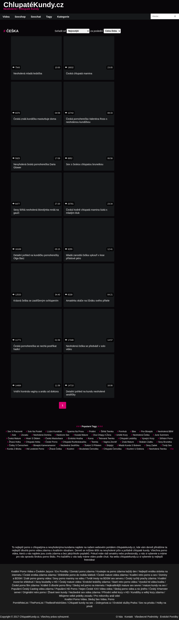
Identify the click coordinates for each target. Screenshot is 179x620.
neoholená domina (41, 435)
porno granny (37, 578)
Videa (6, 16)
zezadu (23, 435)
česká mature (13, 438)
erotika (152, 571)
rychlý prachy (140, 578)
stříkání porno (165, 438)
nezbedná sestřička (69, 445)
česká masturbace (53, 438)
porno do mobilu (78, 575)
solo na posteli (34, 431)
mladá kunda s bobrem (129, 445)
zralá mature (127, 442)
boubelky (46, 581)
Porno (76, 599)
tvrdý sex (166, 445)
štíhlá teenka (106, 431)
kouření (69, 449)
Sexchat (36, 16)
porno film (24, 585)
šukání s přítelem (92, 445)
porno (82, 571)
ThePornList (36, 602)
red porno (86, 585)
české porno (50, 442)
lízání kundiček (53, 431)
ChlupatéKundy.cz (33, 6)
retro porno (144, 575)
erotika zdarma (39, 575)
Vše (172, 449)
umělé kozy (121, 435)
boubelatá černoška (88, 449)
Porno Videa (26, 571)
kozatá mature (80, 435)
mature (109, 575)
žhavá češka (55, 449)
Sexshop (20, 16)
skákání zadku (145, 442)
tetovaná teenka (105, 438)
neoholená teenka (156, 449)
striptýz (109, 445)
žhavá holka (14, 442)
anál (112, 595)
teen (57, 592)
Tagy (49, 16)
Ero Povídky (61, 571)
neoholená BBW (164, 431)
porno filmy (65, 585)
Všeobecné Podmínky (146, 616)
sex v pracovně (14, 431)
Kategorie (63, 16)
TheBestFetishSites (55, 602)
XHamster (162, 588)
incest (16, 581)
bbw (133, 431)
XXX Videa (100, 588)
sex (83, 592)
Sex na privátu (147, 602)
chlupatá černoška (111, 449)
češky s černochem (17, 445)
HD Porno (72, 588)
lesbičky (97, 581)
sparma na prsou (75, 431)
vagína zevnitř (109, 442)
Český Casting (30, 588)
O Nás (119, 616)
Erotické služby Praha (125, 602)
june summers (161, 435)
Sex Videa (101, 599)
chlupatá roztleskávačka (73, 442)
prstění (91, 431)
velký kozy (149, 592)
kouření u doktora (134, 449)
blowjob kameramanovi (43, 445)
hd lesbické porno (34, 449)
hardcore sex (62, 435)
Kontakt (129, 616)
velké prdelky (76, 595)
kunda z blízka (13, 449)
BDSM (18, 578)
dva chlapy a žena (101, 435)
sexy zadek (150, 445)
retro (36, 592)
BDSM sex (109, 578)
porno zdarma (117, 571)
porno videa (128, 588)
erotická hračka (74, 438)
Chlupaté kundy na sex (80, 602)
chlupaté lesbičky (127, 438)
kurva (89, 438)
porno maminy (67, 578)
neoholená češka (140, 435)
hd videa (152, 581)
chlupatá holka (32, 442)
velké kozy (117, 592)
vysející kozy (147, 438)
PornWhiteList (20, 602)
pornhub (121, 431)
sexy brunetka (164, 442)
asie (13, 435)
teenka (94, 442)
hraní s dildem (32, 438)
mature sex (128, 585)
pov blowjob (146, 431)
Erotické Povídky (169, 616)
